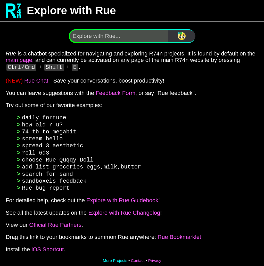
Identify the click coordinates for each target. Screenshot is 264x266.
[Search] (181, 36)
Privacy (154, 257)
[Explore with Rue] (119, 36)
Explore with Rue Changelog (124, 210)
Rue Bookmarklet (179, 234)
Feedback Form (115, 93)
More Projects (115, 257)
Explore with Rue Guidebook (122, 197)
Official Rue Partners (55, 222)
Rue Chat (36, 80)
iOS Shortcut (47, 246)
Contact (138, 257)
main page (19, 60)
